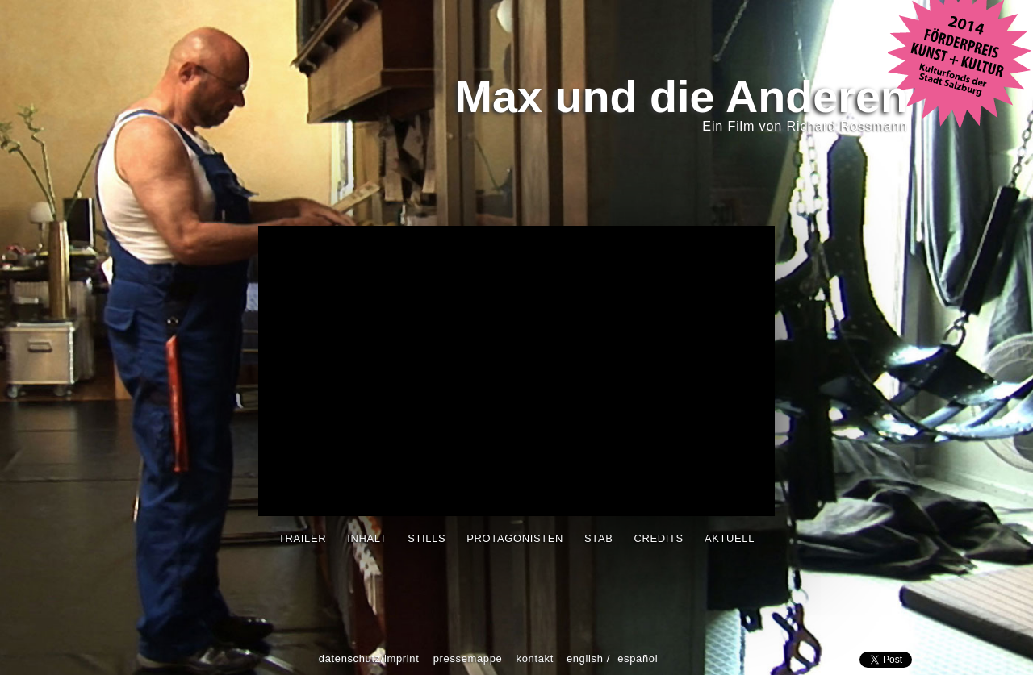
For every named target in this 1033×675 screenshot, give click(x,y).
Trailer (302, 538)
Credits (659, 538)
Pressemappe (468, 658)
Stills (426, 538)
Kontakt (535, 658)
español (637, 658)
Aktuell (730, 538)
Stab (598, 538)
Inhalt (367, 538)
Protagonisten (514, 538)
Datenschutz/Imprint (369, 658)
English (585, 658)
